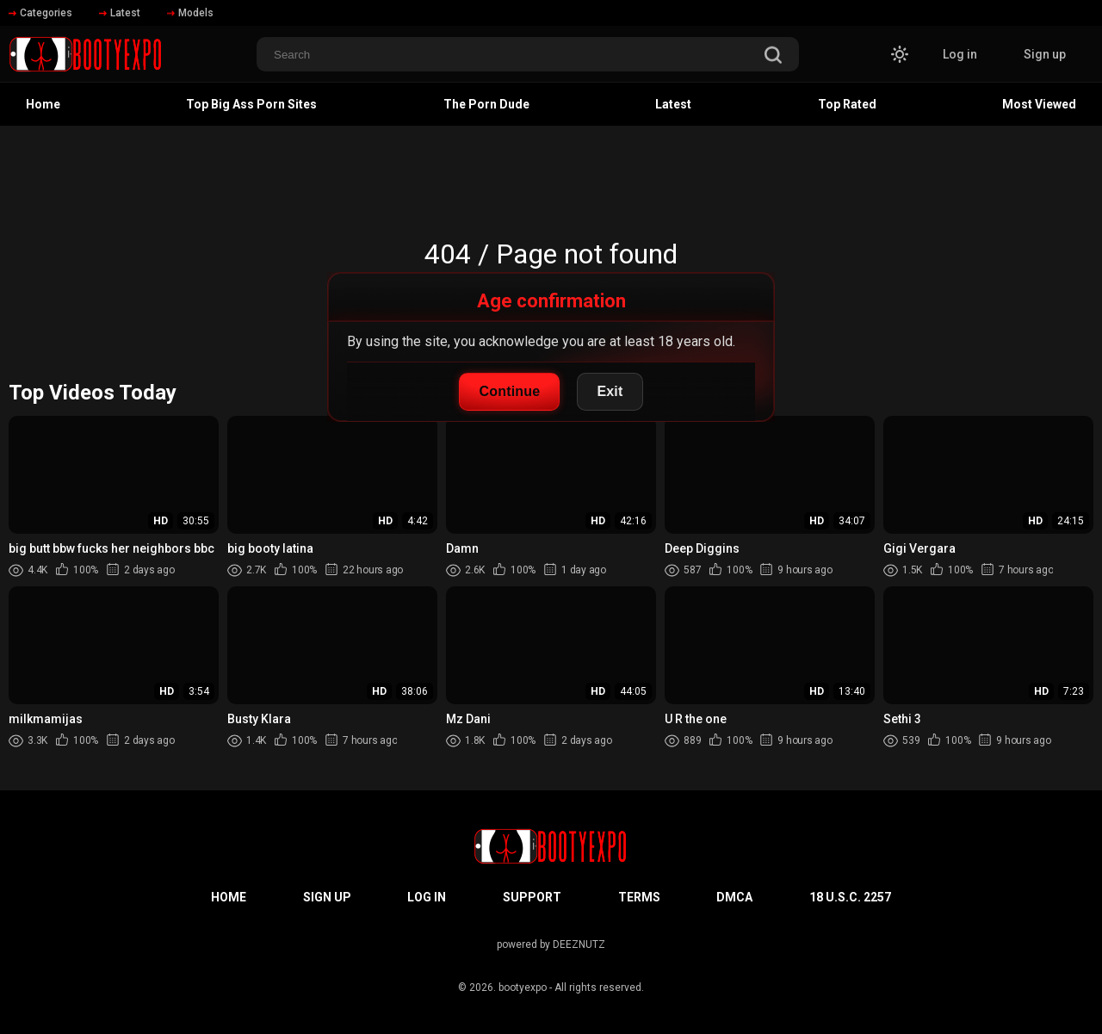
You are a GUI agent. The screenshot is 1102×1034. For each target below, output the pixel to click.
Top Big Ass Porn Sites (251, 104)
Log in (960, 54)
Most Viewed (1039, 104)
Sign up (1045, 54)
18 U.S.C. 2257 (850, 897)
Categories (40, 13)
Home (43, 104)
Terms (639, 897)
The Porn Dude (486, 104)
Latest (119, 13)
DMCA (734, 897)
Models (190, 13)
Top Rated (847, 104)
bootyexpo (522, 987)
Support (532, 897)
